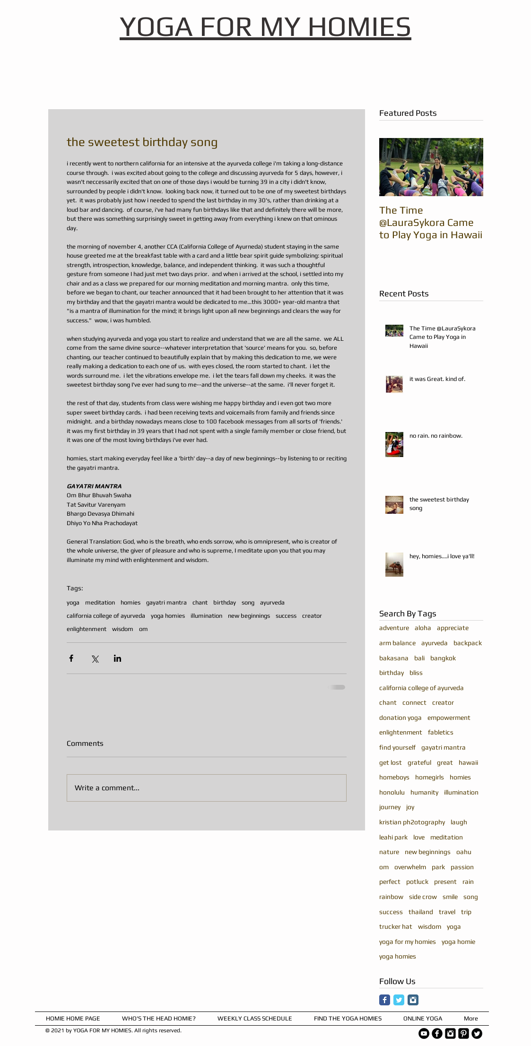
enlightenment (86, 628)
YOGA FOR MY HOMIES (265, 25)
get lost (390, 762)
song (248, 602)
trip (466, 912)
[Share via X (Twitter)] (94, 658)
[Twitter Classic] (398, 999)
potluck (417, 881)
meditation (100, 602)
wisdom (122, 628)
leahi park (393, 837)
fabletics (440, 732)
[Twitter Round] (476, 1033)
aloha (423, 627)
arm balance (397, 643)
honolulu (392, 792)
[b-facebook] (437, 1033)
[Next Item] (468, 167)
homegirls (429, 777)
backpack (467, 643)
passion (462, 867)
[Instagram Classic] (413, 999)
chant (200, 602)
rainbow (391, 896)
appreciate (453, 627)
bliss (416, 672)
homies (130, 602)
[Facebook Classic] (384, 999)
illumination (206, 615)
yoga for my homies (407, 941)
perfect (389, 881)
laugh (459, 822)
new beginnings (249, 615)
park (438, 867)
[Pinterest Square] (463, 1033)
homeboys (394, 777)
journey (389, 807)
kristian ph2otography (412, 822)
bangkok (443, 658)
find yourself (397, 747)
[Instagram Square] (450, 1033)
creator (312, 615)
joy (410, 807)
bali (419, 658)
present (445, 881)
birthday (224, 602)
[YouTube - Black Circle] (423, 1033)
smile (450, 896)
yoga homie (458, 941)
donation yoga (400, 717)
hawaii (468, 762)
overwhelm (410, 867)
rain (468, 881)
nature (389, 852)
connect (414, 702)
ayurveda (272, 602)
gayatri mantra (166, 602)
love (419, 837)
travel (447, 912)
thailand (421, 912)
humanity (424, 792)
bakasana (394, 658)
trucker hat (395, 926)
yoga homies (168, 615)
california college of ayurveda (106, 615)
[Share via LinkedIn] (117, 658)
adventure (394, 627)
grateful (419, 762)
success (286, 615)
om (143, 628)
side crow (423, 896)
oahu (463, 852)
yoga (73, 602)
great (445, 762)
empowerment (448, 717)
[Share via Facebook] (71, 658)
